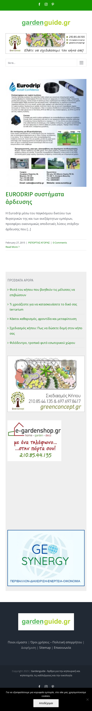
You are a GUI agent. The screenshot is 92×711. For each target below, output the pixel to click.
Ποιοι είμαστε (17, 642)
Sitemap (45, 648)
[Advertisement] (46, 496)
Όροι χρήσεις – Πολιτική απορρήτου (56, 642)
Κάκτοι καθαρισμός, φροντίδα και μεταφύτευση (43, 319)
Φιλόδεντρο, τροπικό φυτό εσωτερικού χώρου (42, 343)
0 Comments (60, 242)
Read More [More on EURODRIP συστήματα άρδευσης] (12, 247)
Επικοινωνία (62, 648)
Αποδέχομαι (46, 703)
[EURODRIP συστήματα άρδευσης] (46, 133)
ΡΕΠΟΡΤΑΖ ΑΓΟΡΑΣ (39, 242)
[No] (87, 699)
